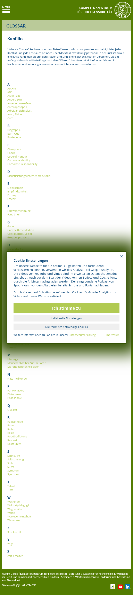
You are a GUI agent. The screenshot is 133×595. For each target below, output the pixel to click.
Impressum (112, 335)
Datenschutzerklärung (82, 335)
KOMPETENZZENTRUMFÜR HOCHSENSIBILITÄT (94, 10)
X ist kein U (14, 532)
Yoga (10, 544)
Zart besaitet (15, 556)
